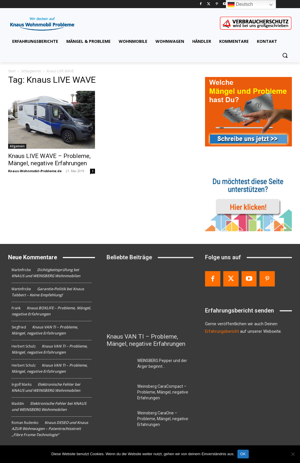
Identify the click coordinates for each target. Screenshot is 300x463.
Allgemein (17, 146)
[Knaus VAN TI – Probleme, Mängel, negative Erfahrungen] (150, 298)
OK (243, 454)
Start (12, 71)
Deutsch (240, 4)
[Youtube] (225, 4)
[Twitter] (208, 4)
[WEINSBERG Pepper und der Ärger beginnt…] (120, 367)
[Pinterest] (216, 4)
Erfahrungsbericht (222, 331)
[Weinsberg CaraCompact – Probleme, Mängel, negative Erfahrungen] (120, 393)
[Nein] (293, 454)
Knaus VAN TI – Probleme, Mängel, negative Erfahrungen (146, 340)
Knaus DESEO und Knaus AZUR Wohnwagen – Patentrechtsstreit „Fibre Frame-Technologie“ (50, 428)
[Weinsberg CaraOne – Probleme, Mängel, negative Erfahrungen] (120, 418)
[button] (285, 55)
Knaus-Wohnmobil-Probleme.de (35, 171)
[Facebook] (200, 4)
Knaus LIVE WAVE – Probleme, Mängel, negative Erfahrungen (49, 160)
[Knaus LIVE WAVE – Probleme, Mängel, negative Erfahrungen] (51, 120)
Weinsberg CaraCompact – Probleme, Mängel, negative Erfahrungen (159, 391)
